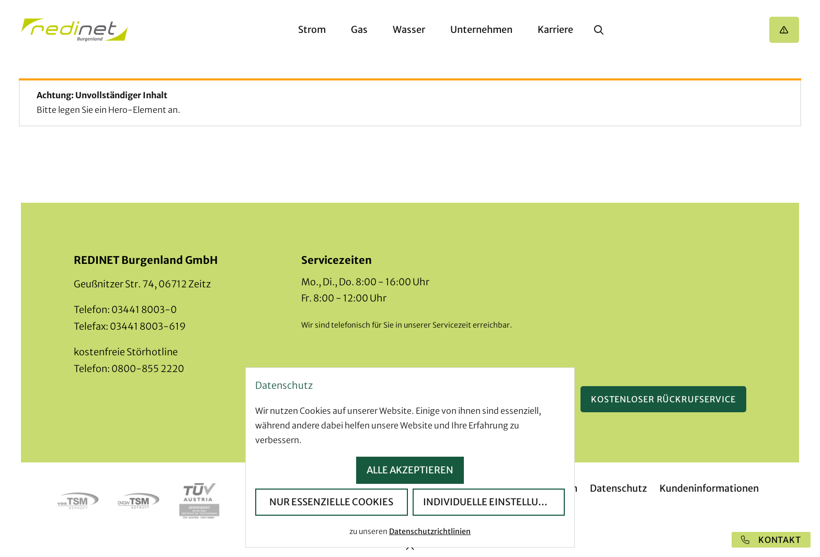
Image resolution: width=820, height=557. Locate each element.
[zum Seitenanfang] (410, 548)
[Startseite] (74, 30)
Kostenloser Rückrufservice (663, 399)
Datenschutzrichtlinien (430, 531)
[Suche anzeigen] (598, 29)
